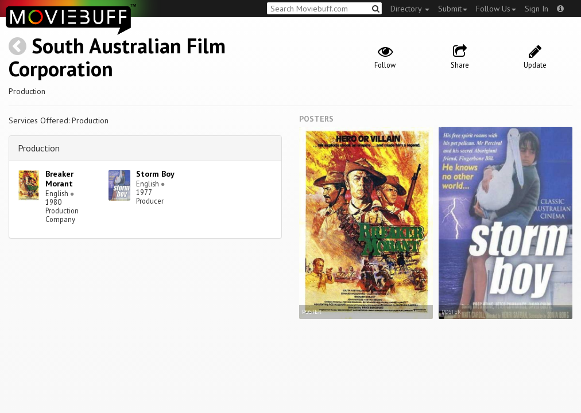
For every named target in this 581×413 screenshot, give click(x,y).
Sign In (536, 8)
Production (39, 148)
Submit (452, 8)
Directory (409, 8)
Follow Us (496, 8)
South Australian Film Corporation (117, 57)
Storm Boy (155, 174)
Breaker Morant (59, 179)
